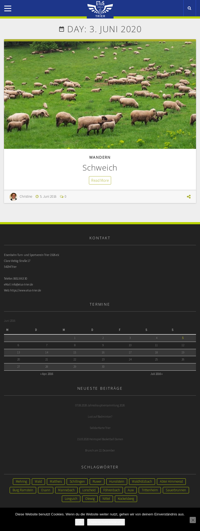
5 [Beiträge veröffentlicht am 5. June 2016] (182, 338)
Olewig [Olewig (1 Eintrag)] (90, 498)
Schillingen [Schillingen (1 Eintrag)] (77, 481)
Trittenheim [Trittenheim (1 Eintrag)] (150, 490)
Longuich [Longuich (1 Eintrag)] (71, 498)
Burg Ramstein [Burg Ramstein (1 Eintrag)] (23, 490)
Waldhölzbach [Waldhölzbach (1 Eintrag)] (142, 481)
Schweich (100, 167)
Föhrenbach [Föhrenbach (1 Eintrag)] (111, 490)
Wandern (100, 157)
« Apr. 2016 (46, 374)
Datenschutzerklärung (106, 522)
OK (79, 522)
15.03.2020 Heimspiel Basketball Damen (100, 439)
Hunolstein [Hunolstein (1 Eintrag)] (116, 481)
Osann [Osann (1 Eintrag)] (45, 490)
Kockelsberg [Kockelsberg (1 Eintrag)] (126, 498)
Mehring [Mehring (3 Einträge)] (21, 481)
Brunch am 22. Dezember (100, 450)
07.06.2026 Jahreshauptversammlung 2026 (100, 405)
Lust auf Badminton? (100, 416)
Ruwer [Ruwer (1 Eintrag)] (97, 481)
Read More (100, 180)
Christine (26, 196)
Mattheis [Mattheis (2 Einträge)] (56, 481)
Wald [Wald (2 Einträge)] (38, 481)
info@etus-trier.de (22, 284)
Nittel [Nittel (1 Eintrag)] (106, 498)
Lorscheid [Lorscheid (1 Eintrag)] (89, 490)
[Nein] (193, 520)
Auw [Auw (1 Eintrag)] (131, 490)
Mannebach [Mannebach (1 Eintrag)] (66, 490)
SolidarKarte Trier (100, 428)
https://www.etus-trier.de (25, 290)
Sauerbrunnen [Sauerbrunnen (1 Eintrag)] (176, 490)
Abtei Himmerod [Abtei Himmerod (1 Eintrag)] (171, 481)
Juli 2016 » (156, 374)
